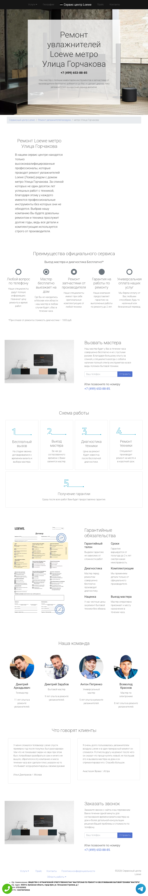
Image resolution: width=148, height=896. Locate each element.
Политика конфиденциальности (78, 871)
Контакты (115, 4)
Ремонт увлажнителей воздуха (54, 120)
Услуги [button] (31, 4)
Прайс (100, 4)
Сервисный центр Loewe (22, 120)
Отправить (125, 374)
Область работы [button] (55, 877)
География (48, 4)
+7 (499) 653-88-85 (74, 72)
